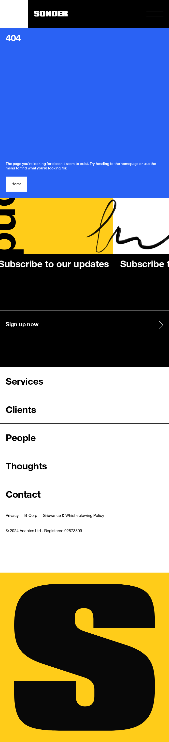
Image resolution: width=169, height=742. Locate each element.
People (21, 439)
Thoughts (26, 467)
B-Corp (30, 516)
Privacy (12, 516)
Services (24, 382)
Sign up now (22, 325)
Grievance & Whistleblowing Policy (73, 516)
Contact (23, 495)
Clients (21, 410)
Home (16, 184)
